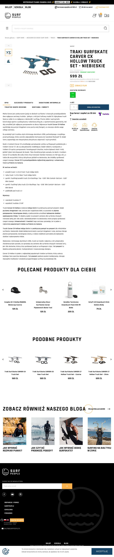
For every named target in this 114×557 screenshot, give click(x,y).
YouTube (14, 495)
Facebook (6, 495)
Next (111, 290)
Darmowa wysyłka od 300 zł (66, 7)
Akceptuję (102, 551)
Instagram (23, 495)
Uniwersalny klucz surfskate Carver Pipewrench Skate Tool (43, 305)
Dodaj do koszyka (93, 107)
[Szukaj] (60, 28)
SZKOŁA (18, 7)
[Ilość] (74, 107)
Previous (3, 290)
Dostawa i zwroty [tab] (40, 107)
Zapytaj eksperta (17, 520)
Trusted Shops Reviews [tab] (15, 107)
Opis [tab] (6, 103)
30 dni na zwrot (86, 7)
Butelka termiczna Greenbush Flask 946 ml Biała (71, 305)
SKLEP (8, 7)
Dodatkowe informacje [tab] (50, 103)
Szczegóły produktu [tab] (23, 103)
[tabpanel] (15, 298)
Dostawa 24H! (102, 7)
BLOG (28, 7)
